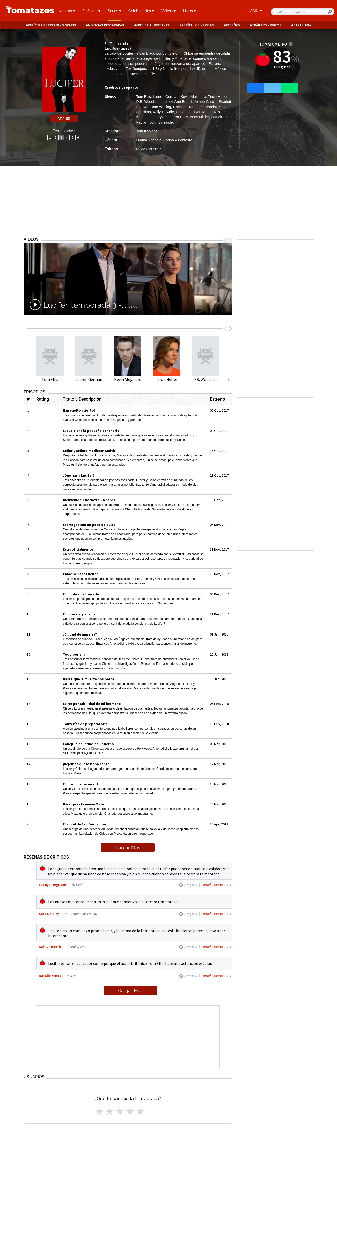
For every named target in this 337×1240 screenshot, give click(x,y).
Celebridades (141, 11)
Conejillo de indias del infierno (88, 744)
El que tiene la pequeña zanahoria (91, 430)
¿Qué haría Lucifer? (79, 475)
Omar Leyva (155, 117)
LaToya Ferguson (52, 884)
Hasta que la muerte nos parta (88, 679)
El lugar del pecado (79, 614)
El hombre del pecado (81, 594)
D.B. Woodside (148, 102)
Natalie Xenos (50, 975)
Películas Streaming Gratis (52, 25)
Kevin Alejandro (193, 97)
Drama (141, 140)
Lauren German (166, 97)
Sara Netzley (49, 913)
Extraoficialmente (78, 549)
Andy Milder (199, 117)
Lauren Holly (178, 117)
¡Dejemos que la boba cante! (86, 764)
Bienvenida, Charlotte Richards (89, 500)
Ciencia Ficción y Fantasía (170, 140)
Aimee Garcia (206, 102)
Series (114, 11)
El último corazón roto (82, 784)
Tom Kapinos (146, 131)
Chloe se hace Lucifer (80, 574)
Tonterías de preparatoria (85, 723)
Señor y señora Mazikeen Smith (89, 450)
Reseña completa (215, 884)
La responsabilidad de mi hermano (92, 703)
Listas (189, 11)
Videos (168, 11)
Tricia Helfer (217, 97)
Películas (91, 11)
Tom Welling (161, 107)
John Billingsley (162, 122)
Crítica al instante (153, 25)
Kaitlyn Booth (50, 946)
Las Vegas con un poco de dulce (89, 524)
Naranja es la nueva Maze (83, 804)
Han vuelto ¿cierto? (79, 410)
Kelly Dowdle (163, 112)
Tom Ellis (143, 97)
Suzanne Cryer (188, 112)
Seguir (63, 119)
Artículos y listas (198, 25)
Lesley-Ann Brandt (178, 102)
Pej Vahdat (208, 107)
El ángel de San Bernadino (84, 824)
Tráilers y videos (266, 25)
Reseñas (233, 25)
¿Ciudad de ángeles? (80, 634)
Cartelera (302, 25)
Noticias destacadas (106, 25)
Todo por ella (74, 654)
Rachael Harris (185, 107)
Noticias (66, 11)
